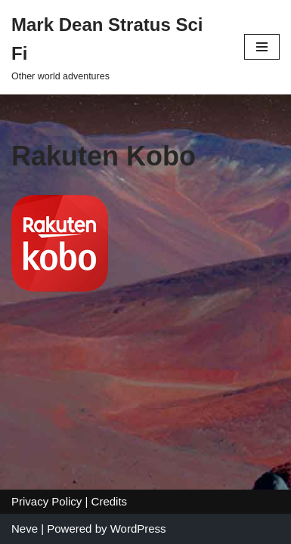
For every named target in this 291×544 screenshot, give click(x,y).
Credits (109, 501)
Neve (24, 528)
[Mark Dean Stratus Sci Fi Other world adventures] (116, 47)
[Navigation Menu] (262, 47)
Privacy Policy (46, 501)
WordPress (138, 528)
